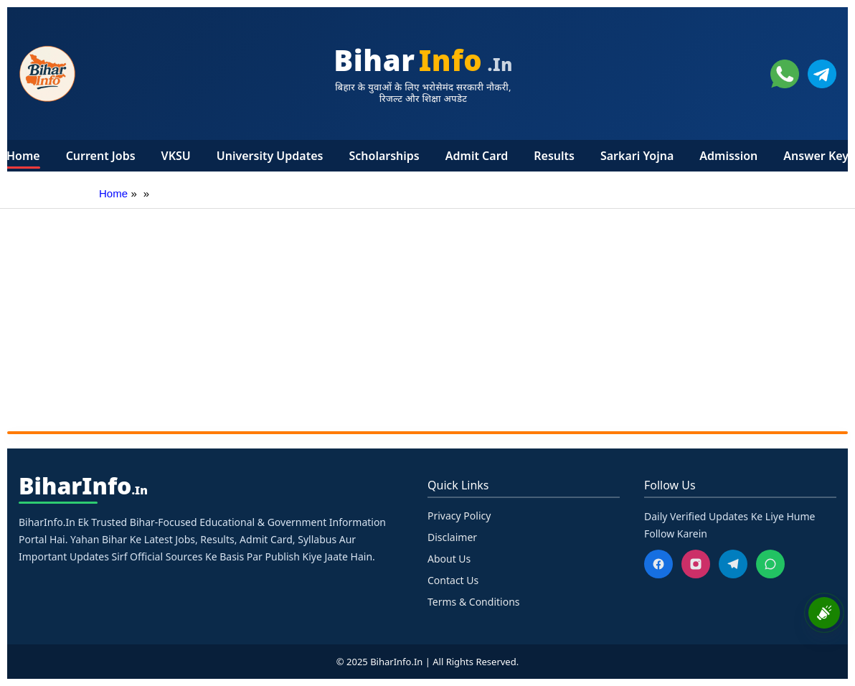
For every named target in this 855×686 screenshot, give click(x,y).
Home (23, 156)
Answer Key (816, 156)
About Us (449, 558)
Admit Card (477, 156)
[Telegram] (733, 564)
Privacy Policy (459, 515)
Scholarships (384, 156)
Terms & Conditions (473, 602)
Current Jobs (101, 156)
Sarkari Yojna (637, 156)
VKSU (176, 156)
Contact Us (452, 580)
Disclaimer (452, 537)
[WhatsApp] (770, 564)
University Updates (270, 156)
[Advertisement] (427, 316)
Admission (728, 156)
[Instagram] (695, 564)
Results (554, 156)
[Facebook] (658, 564)
